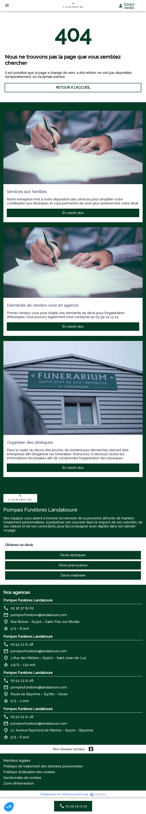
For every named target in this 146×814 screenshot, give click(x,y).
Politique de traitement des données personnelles (43, 766)
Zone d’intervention (18, 783)
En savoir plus (73, 213)
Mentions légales (16, 761)
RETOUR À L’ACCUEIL (73, 88)
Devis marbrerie (73, 575)
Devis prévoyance (73, 565)
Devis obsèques (73, 555)
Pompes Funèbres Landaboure (28, 600)
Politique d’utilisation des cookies (29, 772)
